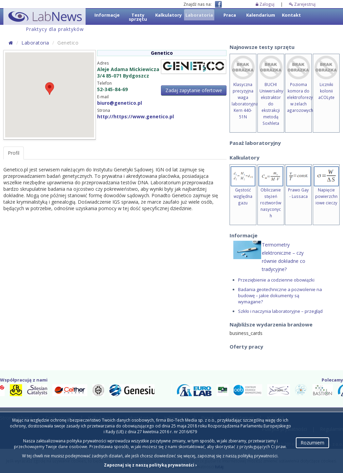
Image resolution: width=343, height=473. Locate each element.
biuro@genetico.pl (119, 103)
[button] (49, 88)
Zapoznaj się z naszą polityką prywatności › (150, 465)
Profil (13, 153)
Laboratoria (35, 42)
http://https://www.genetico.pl (135, 116)
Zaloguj (265, 4)
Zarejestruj (302, 4)
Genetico (162, 53)
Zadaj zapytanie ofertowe (193, 90)
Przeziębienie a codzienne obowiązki (276, 280)
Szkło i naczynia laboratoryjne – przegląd (280, 311)
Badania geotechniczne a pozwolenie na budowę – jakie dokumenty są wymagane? (280, 295)
